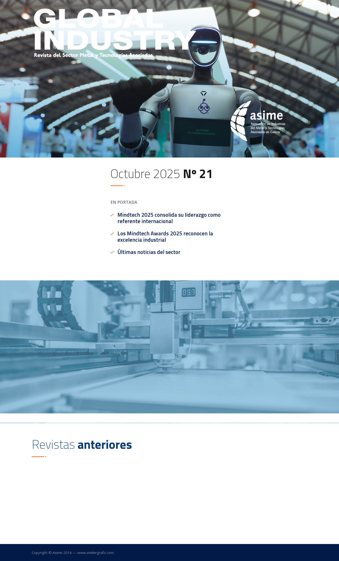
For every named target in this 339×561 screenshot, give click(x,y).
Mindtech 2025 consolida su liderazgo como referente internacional (169, 218)
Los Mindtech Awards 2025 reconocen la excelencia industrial (165, 236)
